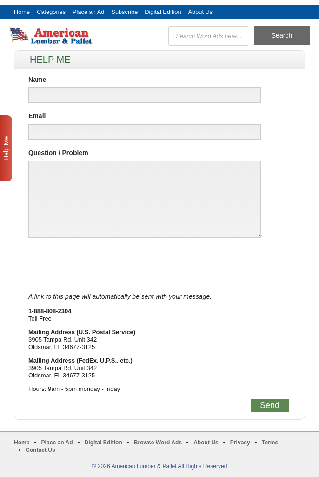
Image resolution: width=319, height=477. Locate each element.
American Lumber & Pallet (62, 36)
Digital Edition (163, 11)
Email (37, 116)
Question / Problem (58, 152)
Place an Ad (88, 11)
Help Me (6, 148)
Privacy (240, 442)
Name (37, 79)
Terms (270, 442)
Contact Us (40, 450)
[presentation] (99, 265)
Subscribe (124, 11)
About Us (200, 11)
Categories (51, 11)
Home (22, 11)
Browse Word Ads (158, 442)
